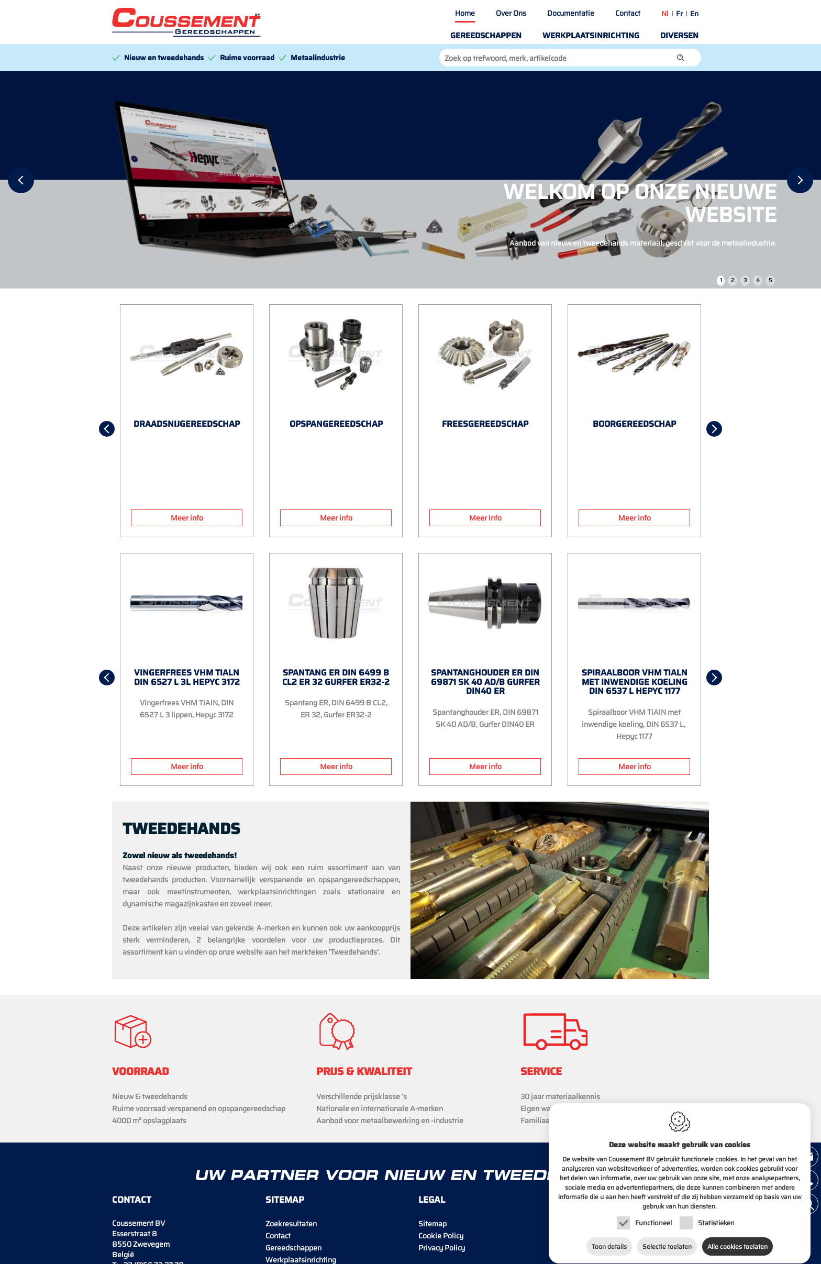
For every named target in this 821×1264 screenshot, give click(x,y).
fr (679, 13)
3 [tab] (745, 280)
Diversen (679, 35)
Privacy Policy (441, 1248)
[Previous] (21, 180)
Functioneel (653, 1212)
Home (465, 13)
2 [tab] (733, 280)
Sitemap (432, 1223)
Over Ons (511, 13)
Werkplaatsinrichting (590, 35)
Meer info (187, 518)
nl (665, 13)
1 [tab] (721, 280)
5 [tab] (770, 280)
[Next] (800, 180)
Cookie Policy (440, 1235)
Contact (627, 13)
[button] (680, 57)
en (694, 13)
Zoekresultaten (291, 1223)
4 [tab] (758, 280)
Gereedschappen (486, 35)
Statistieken (716, 1212)
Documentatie (570, 13)
